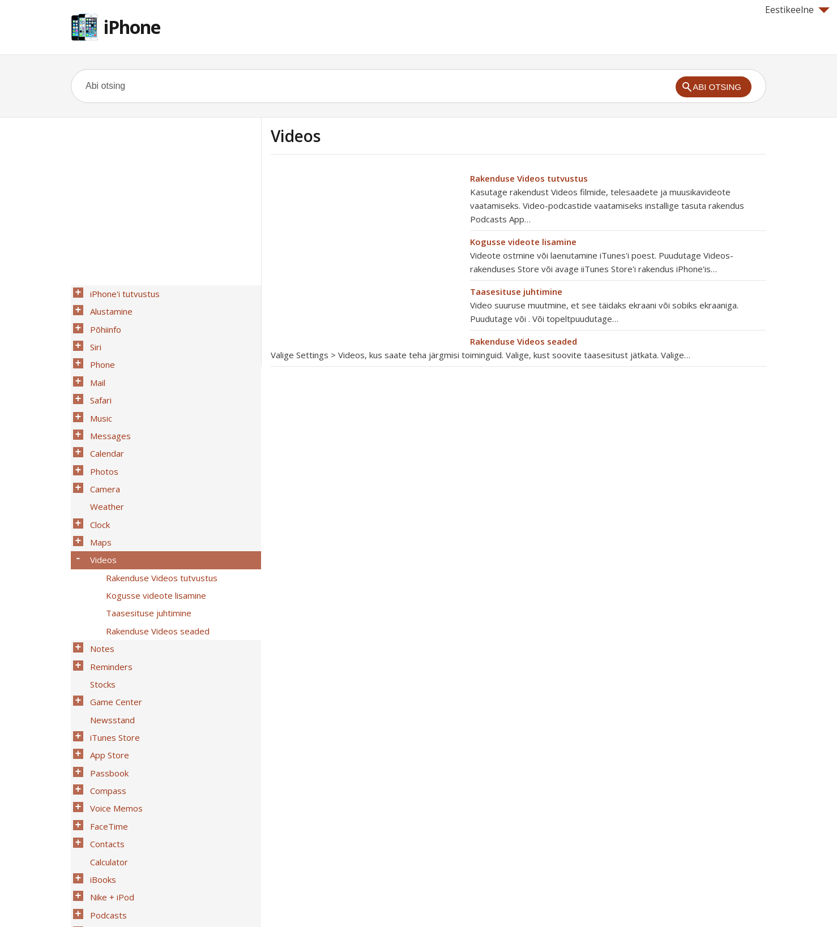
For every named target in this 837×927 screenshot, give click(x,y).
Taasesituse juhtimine (516, 291)
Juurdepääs (108, 822)
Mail (94, 366)
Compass (105, 704)
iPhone (132, 27)
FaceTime (106, 734)
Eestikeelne (797, 9)
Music (98, 395)
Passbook (106, 690)
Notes (99, 587)
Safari (97, 381)
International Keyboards (134, 851)
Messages (107, 410)
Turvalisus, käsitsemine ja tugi (145, 866)
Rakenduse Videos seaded (523, 341)
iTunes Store (111, 660)
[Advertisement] (366, 250)
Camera (102, 454)
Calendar (104, 425)
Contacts (104, 748)
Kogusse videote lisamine (523, 241)
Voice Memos (113, 719)
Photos (101, 439)
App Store (106, 675)
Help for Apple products (111, 900)
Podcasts (105, 807)
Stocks (99, 616)
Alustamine (108, 307)
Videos (100, 513)
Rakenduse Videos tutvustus (529, 178)
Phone (99, 351)
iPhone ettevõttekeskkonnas (143, 837)
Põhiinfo (102, 322)
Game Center (113, 631)
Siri (92, 336)
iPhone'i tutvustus (121, 292)
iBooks (100, 778)
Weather (104, 469)
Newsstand (109, 645)
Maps (97, 498)
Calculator (106, 763)
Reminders (108, 601)
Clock (96, 484)
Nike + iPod (109, 793)
